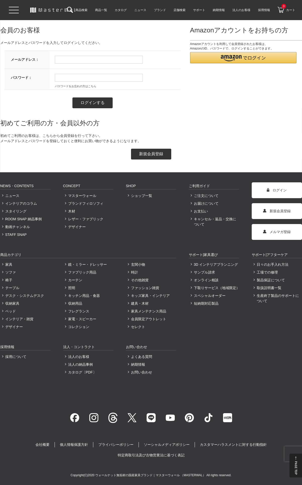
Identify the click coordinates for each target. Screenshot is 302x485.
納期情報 (138, 364)
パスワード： (21, 78)
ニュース (12, 196)
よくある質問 (141, 357)
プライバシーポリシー (116, 445)
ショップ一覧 (141, 196)
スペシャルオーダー (210, 296)
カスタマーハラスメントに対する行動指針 (233, 445)
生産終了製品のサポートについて (278, 298)
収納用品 (75, 303)
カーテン (75, 280)
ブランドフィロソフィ (85, 203)
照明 (71, 288)
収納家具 (12, 303)
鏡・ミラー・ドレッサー (87, 264)
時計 (134, 272)
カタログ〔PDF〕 (82, 372)
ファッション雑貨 (145, 288)
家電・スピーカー (82, 319)
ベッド (10, 311)
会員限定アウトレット (148, 319)
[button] (243, 57)
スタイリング (15, 211)
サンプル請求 (204, 272)
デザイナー (77, 227)
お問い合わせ (141, 372)
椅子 (8, 280)
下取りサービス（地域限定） (216, 288)
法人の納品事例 (80, 364)
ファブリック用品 (82, 272)
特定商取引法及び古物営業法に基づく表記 (151, 455)
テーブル (12, 288)
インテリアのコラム (21, 203)
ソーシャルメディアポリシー (167, 445)
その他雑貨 (140, 280)
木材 (71, 211)
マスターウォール (82, 196)
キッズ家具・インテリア (150, 296)
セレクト (138, 327)
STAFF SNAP (16, 235)
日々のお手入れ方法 (272, 264)
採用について (15, 357)
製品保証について (271, 280)
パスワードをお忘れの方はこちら (75, 86)
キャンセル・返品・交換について (215, 221)
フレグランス (78, 311)
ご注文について (206, 196)
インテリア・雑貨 (19, 319)
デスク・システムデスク (24, 296)
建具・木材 (140, 303)
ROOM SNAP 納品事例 (23, 219)
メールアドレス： (25, 60)
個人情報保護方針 (74, 445)
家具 (8, 264)
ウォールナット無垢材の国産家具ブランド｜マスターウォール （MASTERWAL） (150, 475)
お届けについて (206, 203)
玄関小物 (138, 264)
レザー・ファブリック (85, 219)
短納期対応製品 (206, 303)
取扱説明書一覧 (269, 288)
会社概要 (42, 445)
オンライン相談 (206, 280)
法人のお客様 (78, 357)
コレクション (78, 327)
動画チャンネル (17, 227)
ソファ (10, 272)
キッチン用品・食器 (84, 296)
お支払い (201, 211)
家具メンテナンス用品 (148, 311)
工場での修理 (267, 272)
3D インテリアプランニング (216, 264)
